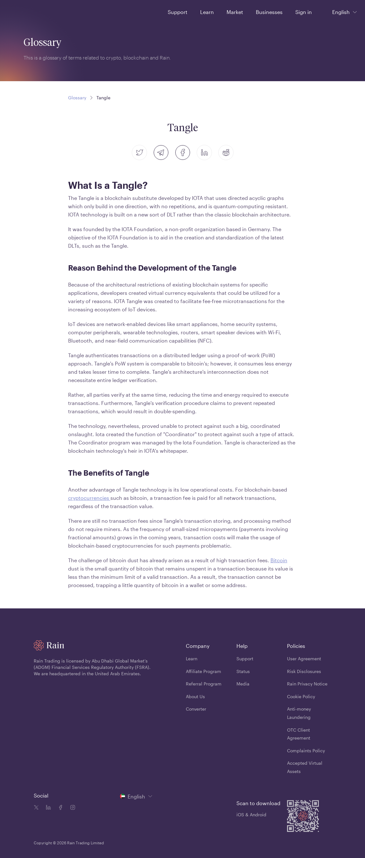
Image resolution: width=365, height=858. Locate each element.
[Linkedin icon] (47, 808)
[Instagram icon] (71, 808)
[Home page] (21, 11)
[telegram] (161, 152)
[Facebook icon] (59, 808)
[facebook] (182, 152)
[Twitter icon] (36, 808)
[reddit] (226, 152)
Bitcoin (278, 560)
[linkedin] (204, 152)
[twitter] (139, 152)
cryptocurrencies (89, 498)
